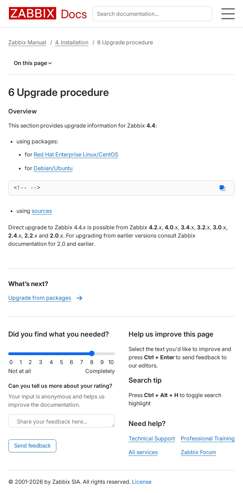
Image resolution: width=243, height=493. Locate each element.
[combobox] (153, 13)
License (142, 481)
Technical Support (152, 438)
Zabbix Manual (27, 42)
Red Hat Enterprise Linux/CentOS (76, 154)
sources (42, 212)
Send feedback (32, 446)
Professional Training (208, 438)
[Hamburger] (228, 13)
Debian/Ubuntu (53, 168)
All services (143, 452)
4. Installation (71, 42)
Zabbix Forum (198, 452)
